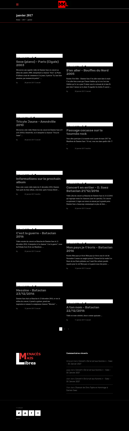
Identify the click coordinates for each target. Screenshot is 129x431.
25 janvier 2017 (80, 148)
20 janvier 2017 (80, 208)
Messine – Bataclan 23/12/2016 (31, 291)
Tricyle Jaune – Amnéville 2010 (36, 123)
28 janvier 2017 (30, 83)
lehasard (21, 83)
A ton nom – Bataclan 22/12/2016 (82, 308)
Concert (38, 83)
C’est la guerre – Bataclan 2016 (36, 234)
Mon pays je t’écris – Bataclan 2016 (89, 249)
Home (18, 20)
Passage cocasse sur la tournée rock (84, 131)
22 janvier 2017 (30, 194)
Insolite (88, 148)
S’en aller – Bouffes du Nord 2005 (87, 72)
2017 (23, 20)
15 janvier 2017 (80, 268)
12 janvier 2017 (30, 308)
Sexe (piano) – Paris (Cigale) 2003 (37, 63)
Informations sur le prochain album (38, 180)
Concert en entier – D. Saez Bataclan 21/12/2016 (87, 189)
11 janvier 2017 (80, 320)
